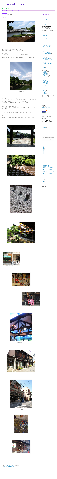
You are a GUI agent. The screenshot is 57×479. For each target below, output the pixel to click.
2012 (43, 182)
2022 (43, 148)
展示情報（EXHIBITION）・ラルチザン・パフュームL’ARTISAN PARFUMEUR (48, 172)
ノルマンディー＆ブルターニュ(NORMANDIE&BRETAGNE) (46, 39)
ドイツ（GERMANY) (45, 80)
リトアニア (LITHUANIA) (45, 81)
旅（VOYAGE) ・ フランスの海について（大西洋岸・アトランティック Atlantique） (48, 170)
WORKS (18, 10)
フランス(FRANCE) (45, 71)
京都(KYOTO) (5, 466)
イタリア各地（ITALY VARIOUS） (47, 52)
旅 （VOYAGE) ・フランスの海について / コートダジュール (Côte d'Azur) (48, 168)
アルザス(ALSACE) (45, 35)
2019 (43, 151)
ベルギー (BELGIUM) (45, 76)
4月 (43, 178)
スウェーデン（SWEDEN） (46, 84)
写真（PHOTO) (9, 466)
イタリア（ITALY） (45, 72)
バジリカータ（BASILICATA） (46, 58)
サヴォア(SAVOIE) (45, 37)
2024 (43, 146)
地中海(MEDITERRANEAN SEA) (46, 46)
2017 (43, 153)
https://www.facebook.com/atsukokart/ (46, 107)
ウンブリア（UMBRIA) (45, 54)
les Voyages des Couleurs (13, 4)
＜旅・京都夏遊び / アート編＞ (47, 165)
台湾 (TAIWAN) (44, 90)
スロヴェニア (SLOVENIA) (46, 89)
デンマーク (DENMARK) (45, 83)
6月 (43, 176)
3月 (43, 179)
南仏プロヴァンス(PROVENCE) (46, 45)
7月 (43, 175)
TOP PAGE (3, 10)
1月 (43, 181)
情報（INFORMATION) (45, 128)
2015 (43, 155)
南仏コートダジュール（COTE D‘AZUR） (48, 44)
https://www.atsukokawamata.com (47, 103)
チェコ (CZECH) (44, 92)
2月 (43, 180)
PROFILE (7, 10)
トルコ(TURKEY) (45, 79)
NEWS (10, 10)
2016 (43, 154)
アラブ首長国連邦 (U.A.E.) (46, 91)
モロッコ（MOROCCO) (45, 74)
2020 (43, 150)
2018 (43, 152)
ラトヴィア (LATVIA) (45, 85)
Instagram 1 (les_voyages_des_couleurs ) (47, 19)
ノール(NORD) (44, 40)
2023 (43, 147)
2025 (43, 145)
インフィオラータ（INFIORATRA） (47, 53)
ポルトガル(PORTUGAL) (45, 75)
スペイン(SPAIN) (45, 73)
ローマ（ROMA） (45, 65)
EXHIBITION (13, 10)
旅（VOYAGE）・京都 (46, 166)
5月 (43, 177)
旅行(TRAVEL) (12, 466)
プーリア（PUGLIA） (45, 62)
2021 (43, 149)
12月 (44, 158)
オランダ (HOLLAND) (45, 82)
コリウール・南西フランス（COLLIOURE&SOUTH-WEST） (47, 36)
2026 (43, 144)
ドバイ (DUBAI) (44, 93)
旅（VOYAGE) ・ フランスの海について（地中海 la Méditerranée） (48, 173)
